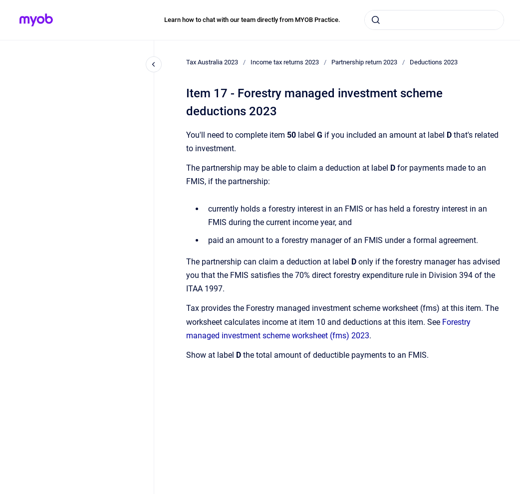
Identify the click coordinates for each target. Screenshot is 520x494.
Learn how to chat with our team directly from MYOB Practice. (252, 19)
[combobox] (434, 19)
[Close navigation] (154, 64)
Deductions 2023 (434, 62)
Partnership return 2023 (364, 62)
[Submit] (376, 20)
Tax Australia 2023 (212, 62)
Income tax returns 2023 (285, 62)
